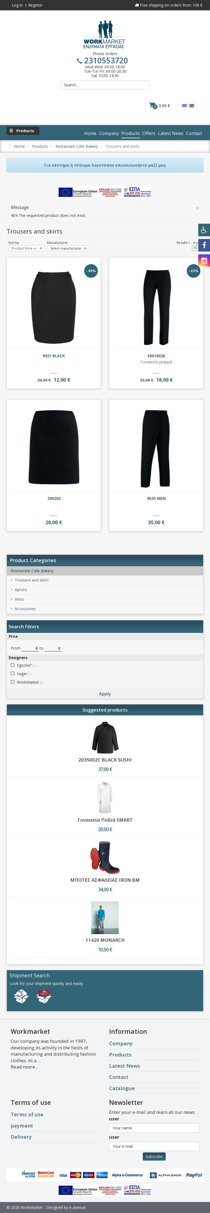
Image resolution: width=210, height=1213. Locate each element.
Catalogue (122, 1088)
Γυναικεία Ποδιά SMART (105, 820)
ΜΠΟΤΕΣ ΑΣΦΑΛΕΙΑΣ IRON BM (105, 880)
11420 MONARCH (105, 940)
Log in (17, 5)
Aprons (19, 589)
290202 (53, 498)
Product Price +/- (24, 248)
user (114, 1118)
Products (120, 1054)
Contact (119, 1076)
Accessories (23, 608)
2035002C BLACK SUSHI (105, 760)
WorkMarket (30, 682)
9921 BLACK (54, 355)
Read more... (24, 1067)
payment (22, 1125)
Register (35, 5)
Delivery (21, 1136)
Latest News (124, 1065)
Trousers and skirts (30, 580)
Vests (17, 599)
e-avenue (77, 1207)
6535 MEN (156, 498)
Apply (105, 694)
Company (121, 1043)
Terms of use (27, 1114)
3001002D (156, 355)
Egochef (26, 665)
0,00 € (159, 105)
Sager (24, 673)
